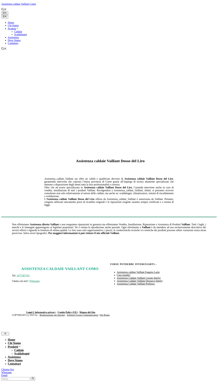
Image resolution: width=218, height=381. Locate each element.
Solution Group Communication (82, 315)
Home (11, 22)
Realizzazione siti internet (52, 315)
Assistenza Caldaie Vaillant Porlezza (136, 283)
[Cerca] (33, 378)
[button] (3, 9)
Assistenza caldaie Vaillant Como (18, 4)
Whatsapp (34, 281)
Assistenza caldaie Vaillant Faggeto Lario (138, 272)
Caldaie (18, 31)
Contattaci (13, 43)
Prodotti (13, 28)
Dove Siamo (14, 40)
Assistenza (13, 37)
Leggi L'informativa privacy (41, 312)
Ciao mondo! (123, 275)
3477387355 (23, 275)
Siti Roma (104, 315)
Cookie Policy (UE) (67, 312)
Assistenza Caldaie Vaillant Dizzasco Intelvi (140, 280)
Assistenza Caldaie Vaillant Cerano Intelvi (139, 278)
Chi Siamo (13, 25)
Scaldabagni (20, 34)
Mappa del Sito (87, 312)
